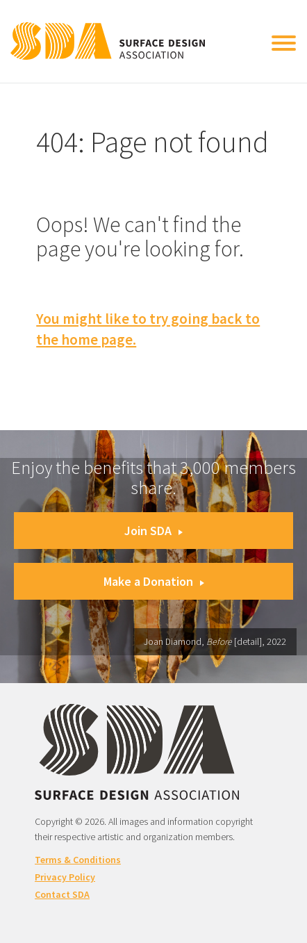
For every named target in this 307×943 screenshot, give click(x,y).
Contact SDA (62, 894)
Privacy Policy (65, 877)
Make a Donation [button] (153, 581)
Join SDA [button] (153, 531)
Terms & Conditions (78, 859)
